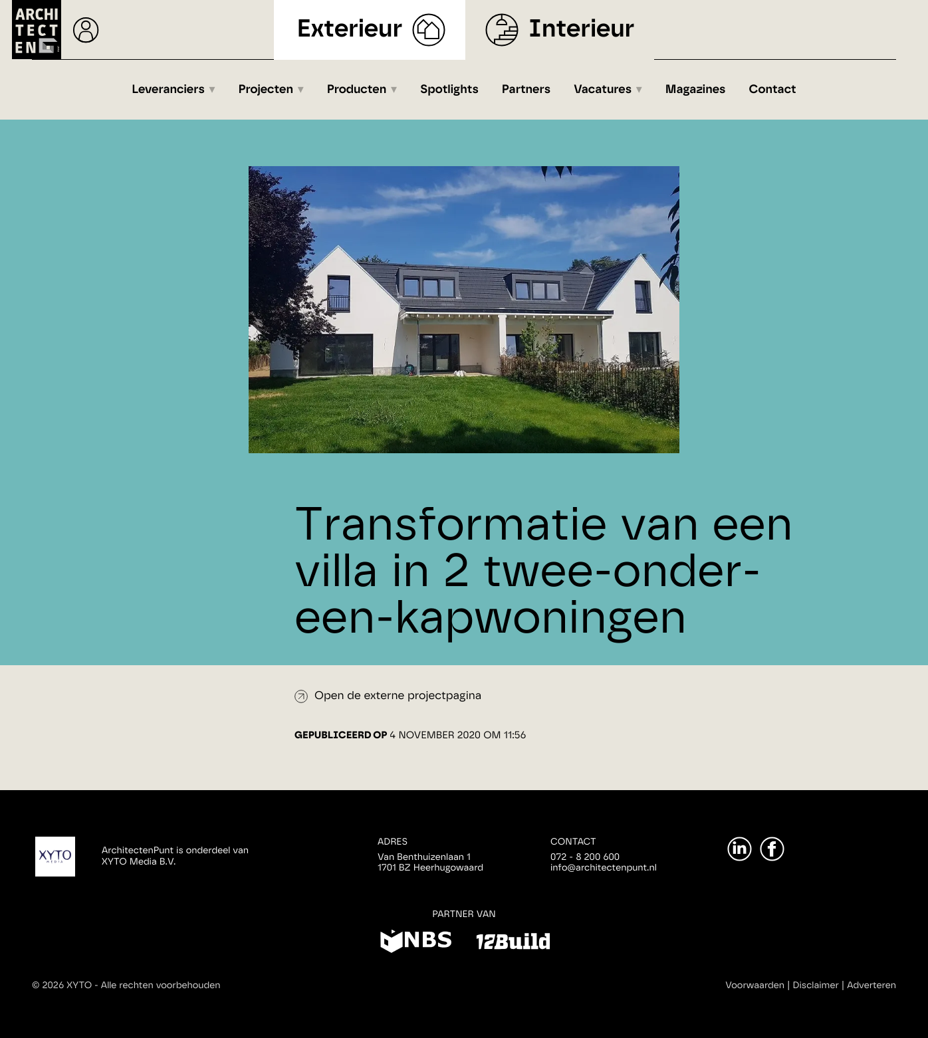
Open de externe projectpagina (397, 696)
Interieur (581, 29)
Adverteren (871, 985)
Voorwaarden (754, 985)
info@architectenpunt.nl (603, 868)
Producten (357, 90)
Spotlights (449, 90)
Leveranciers (168, 90)
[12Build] (513, 944)
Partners (526, 90)
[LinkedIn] (739, 849)
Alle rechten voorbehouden (161, 985)
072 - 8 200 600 (585, 857)
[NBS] (416, 944)
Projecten (266, 90)
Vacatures (603, 90)
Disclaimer (816, 985)
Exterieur (350, 29)
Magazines (695, 90)
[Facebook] (772, 849)
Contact (772, 90)
